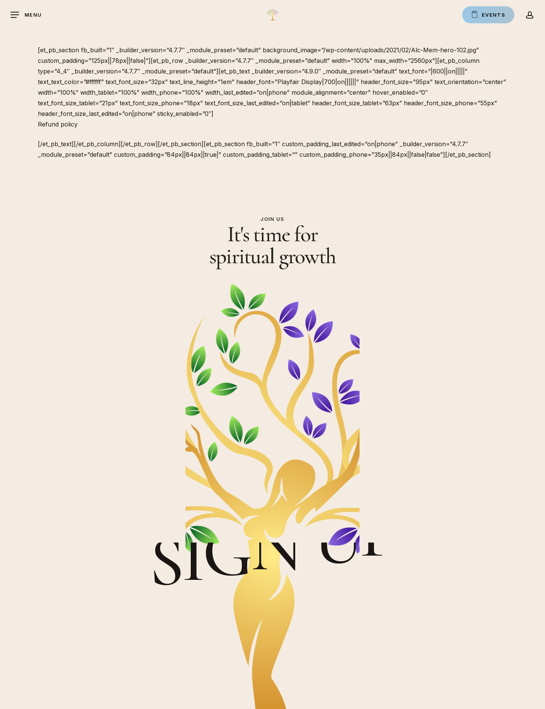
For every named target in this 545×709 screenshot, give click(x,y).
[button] (26, 15)
